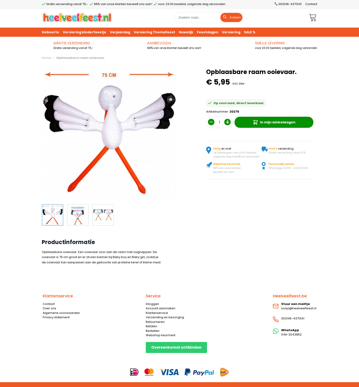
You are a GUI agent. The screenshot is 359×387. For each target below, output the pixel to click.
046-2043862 (291, 334)
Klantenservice (157, 313)
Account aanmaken (160, 308)
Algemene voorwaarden (61, 313)
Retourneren (155, 322)
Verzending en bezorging (165, 317)
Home (46, 58)
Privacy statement (56, 317)
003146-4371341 (292, 318)
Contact (311, 4)
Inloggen (152, 304)
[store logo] (77, 17)
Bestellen (153, 331)
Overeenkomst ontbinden (176, 347)
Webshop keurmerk (161, 335)
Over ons (49, 308)
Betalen (151, 326)
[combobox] (208, 17)
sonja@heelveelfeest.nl (298, 308)
